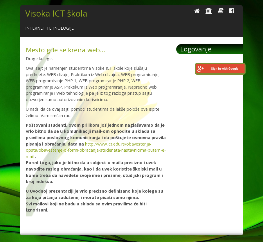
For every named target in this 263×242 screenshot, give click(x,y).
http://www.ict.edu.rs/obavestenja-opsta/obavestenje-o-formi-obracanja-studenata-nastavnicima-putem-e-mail (96, 150)
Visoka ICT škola (56, 13)
